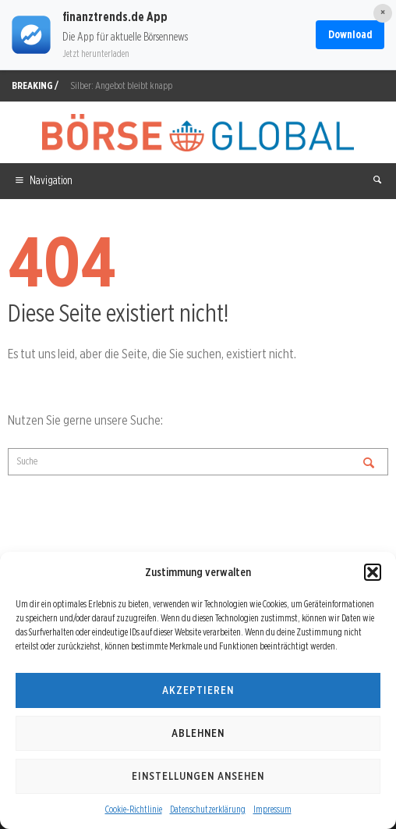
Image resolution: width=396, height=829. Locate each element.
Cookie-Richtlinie (133, 809)
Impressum (272, 809)
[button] (372, 572)
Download (350, 34)
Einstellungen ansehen (198, 776)
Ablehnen (198, 733)
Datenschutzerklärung (208, 809)
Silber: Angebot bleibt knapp (121, 85)
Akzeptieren (198, 690)
